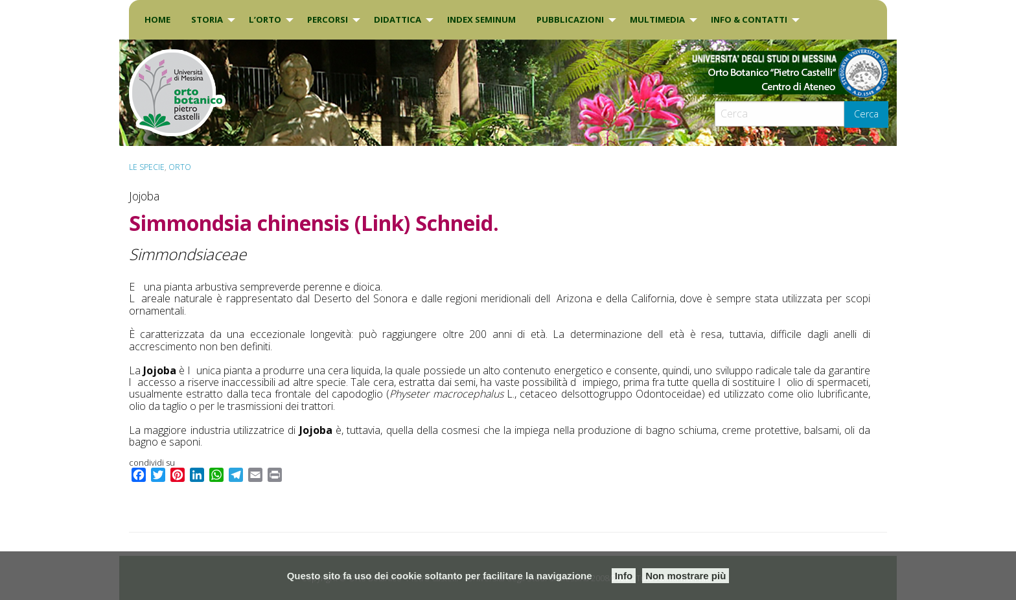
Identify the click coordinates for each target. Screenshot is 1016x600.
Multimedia (657, 19)
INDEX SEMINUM (481, 19)
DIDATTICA (397, 19)
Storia (207, 19)
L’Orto (265, 19)
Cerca (866, 114)
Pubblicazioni (570, 19)
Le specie (147, 167)
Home (157, 19)
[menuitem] (157, 19)
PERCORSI (327, 19)
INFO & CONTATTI (749, 19)
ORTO (179, 167)
